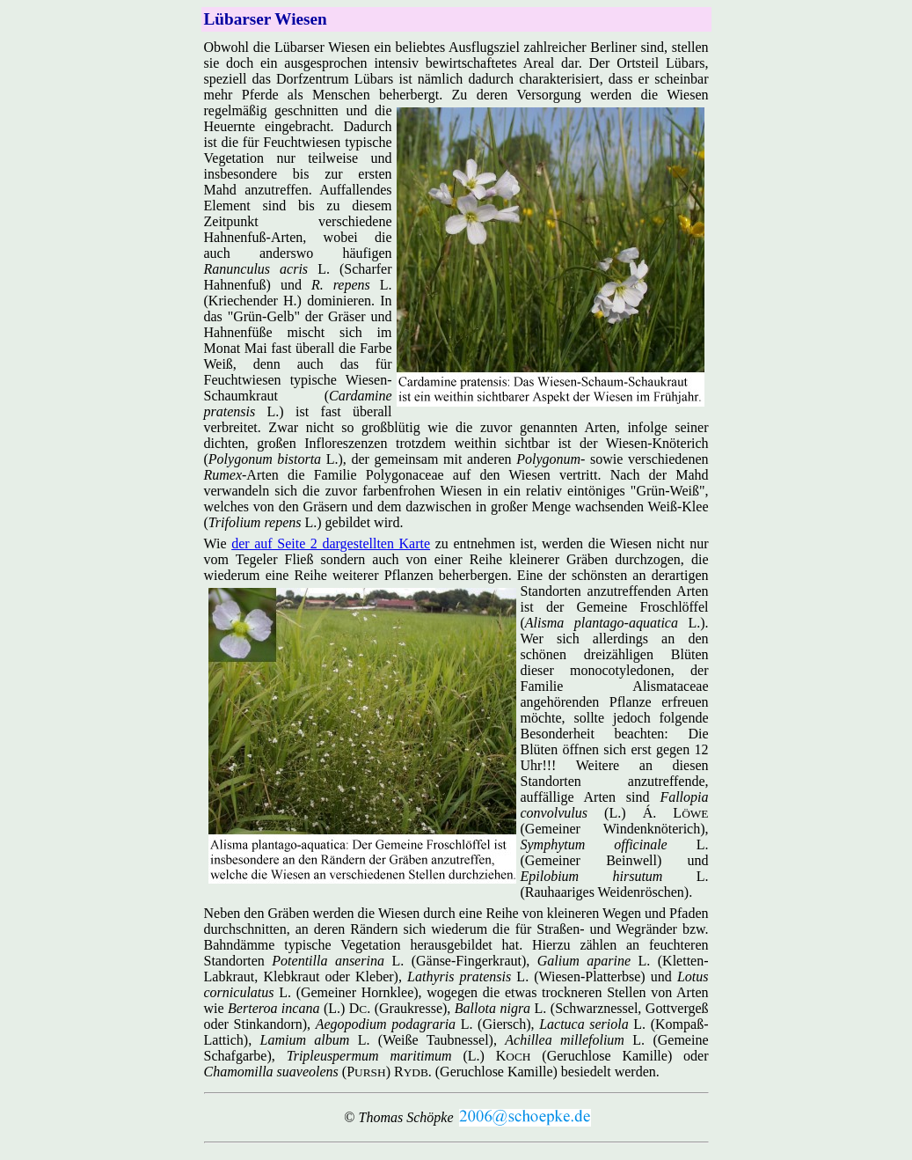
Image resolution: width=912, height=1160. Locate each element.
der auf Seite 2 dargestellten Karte (330, 543)
